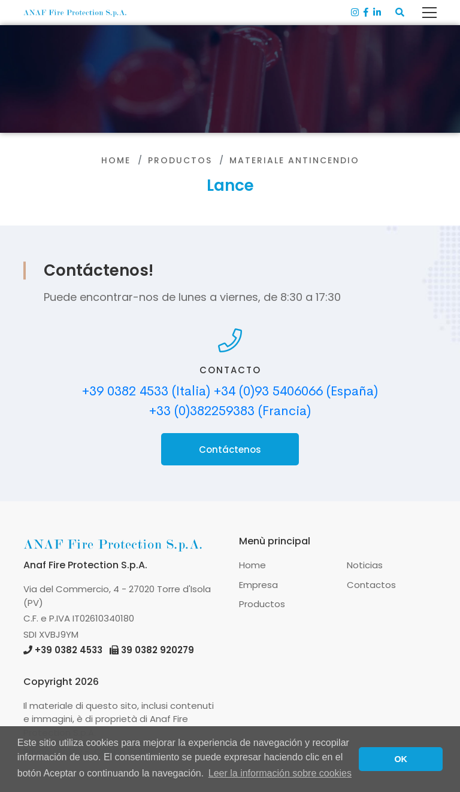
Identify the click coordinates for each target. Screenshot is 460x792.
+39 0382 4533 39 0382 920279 (108, 650)
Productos (180, 160)
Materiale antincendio (294, 160)
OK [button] (400, 759)
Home (116, 160)
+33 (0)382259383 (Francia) (230, 411)
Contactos (371, 584)
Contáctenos (230, 449)
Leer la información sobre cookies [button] (280, 773)
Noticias (365, 565)
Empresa (258, 584)
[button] (399, 13)
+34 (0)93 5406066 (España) (296, 391)
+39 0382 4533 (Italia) (146, 391)
